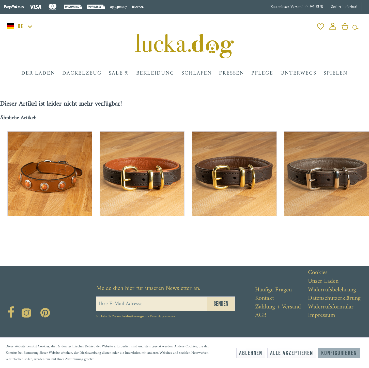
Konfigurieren (339, 353)
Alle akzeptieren (291, 353)
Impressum (321, 315)
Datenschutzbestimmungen (128, 316)
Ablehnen (250, 353)
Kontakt (264, 298)
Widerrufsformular (330, 307)
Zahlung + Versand (278, 307)
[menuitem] (321, 25)
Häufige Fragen (273, 290)
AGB (261, 315)
